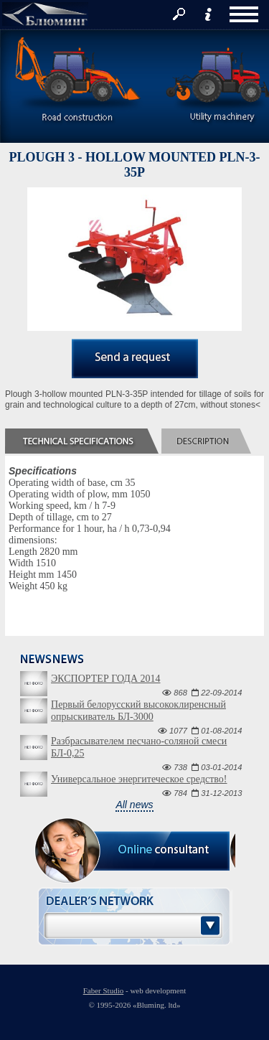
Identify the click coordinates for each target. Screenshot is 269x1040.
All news (134, 804)
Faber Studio (103, 990)
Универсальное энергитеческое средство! (139, 779)
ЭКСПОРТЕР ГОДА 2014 (105, 678)
